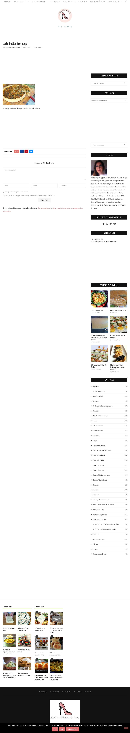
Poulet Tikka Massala (97, 310)
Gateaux (110, 490)
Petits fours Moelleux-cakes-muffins (111, 524)
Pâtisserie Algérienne (110, 514)
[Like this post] (17, 151)
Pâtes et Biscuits (110, 509)
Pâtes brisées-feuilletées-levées (110, 505)
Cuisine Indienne (110, 465)
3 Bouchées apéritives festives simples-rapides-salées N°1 (117, 367)
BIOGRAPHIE (111, 391)
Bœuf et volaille (110, 396)
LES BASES (54, 1)
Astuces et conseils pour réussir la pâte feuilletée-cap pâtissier (99, 337)
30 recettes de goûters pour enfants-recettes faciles (56, 630)
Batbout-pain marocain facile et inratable (56, 654)
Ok (55, 729)
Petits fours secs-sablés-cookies (111, 529)
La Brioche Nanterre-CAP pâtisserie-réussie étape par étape (41, 677)
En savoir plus (72, 729)
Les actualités (114, 1)
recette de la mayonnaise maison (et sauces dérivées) (9, 652)
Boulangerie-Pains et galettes (110, 406)
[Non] (126, 728)
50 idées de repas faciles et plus (40, 629)
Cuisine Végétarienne (110, 480)
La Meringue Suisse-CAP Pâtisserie (23, 629)
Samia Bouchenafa (14, 47)
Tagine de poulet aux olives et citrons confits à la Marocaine (56, 677)
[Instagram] (61, 27)
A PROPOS (81, 1)
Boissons (110, 401)
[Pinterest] (64, 27)
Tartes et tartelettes (110, 554)
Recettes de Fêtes (110, 539)
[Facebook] (58, 27)
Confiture (110, 435)
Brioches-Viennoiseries (110, 416)
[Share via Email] (31, 151)
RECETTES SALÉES (20, 1)
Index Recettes (69, 1)
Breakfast (110, 411)
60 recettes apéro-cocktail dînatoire (117, 336)
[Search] (126, 1)
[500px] (71, 27)
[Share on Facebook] (22, 151)
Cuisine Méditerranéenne (110, 475)
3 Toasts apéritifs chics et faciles (98, 366)
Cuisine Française (110, 460)
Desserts (110, 485)
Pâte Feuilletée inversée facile (9, 629)
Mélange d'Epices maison (110, 500)
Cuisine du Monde (110, 455)
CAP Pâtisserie (110, 426)
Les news (110, 495)
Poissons (110, 534)
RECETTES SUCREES (39, 1)
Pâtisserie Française (110, 519)
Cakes (110, 421)
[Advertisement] (44, 66)
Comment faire (110, 431)
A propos (110, 386)
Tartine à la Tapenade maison (24, 651)
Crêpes (110, 440)
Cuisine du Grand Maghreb (110, 450)
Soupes (110, 549)
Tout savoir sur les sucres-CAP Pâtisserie (24, 674)
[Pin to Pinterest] (26, 151)
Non (62, 729)
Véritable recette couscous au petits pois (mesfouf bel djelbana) (9, 675)
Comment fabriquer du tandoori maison (41, 654)
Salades (110, 544)
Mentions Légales (97, 1)
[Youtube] (68, 27)
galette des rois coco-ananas (118, 310)
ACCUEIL (7, 1)
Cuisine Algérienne (110, 445)
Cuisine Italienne (110, 470)
